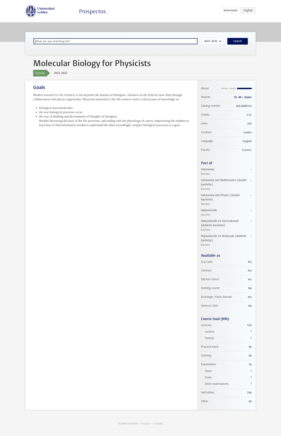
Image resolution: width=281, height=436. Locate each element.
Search (237, 41)
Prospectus (92, 11)
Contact (158, 423)
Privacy (145, 423)
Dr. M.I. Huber (243, 97)
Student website (128, 423)
